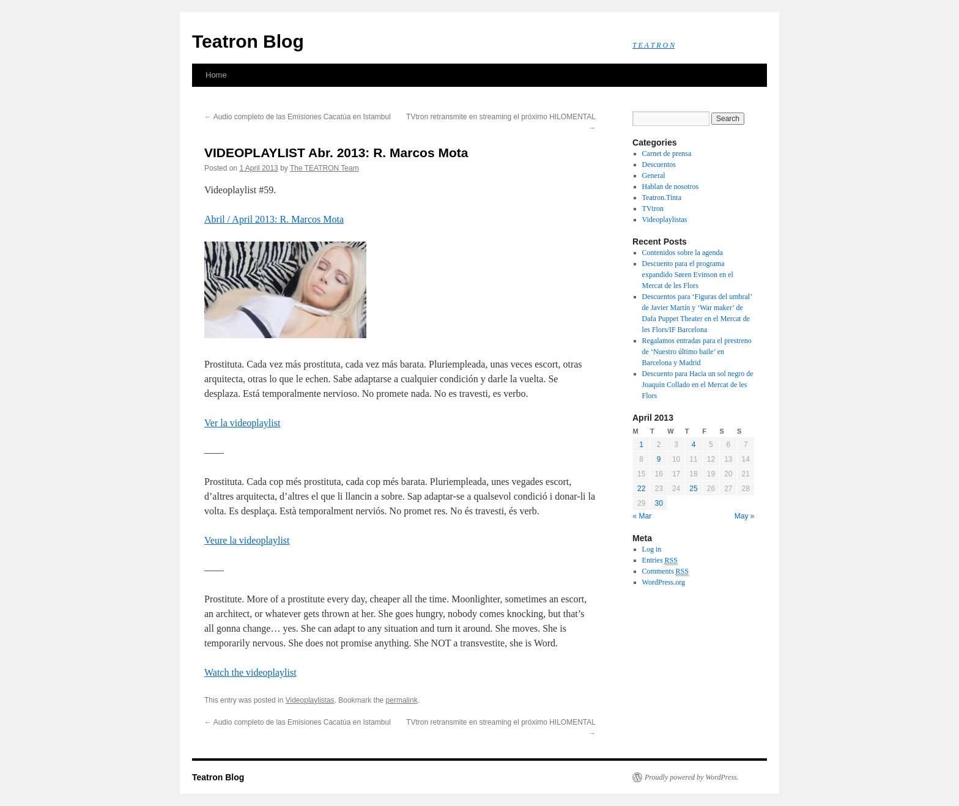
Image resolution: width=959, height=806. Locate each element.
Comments (665, 571)
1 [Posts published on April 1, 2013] (641, 444)
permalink (402, 700)
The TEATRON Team (324, 168)
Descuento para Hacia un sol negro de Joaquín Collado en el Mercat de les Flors (698, 384)
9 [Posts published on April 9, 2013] (659, 459)
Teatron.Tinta (661, 197)
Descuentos (659, 164)
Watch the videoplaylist (250, 672)
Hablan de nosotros (670, 186)
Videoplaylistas (310, 700)
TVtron (653, 208)
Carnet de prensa (667, 153)
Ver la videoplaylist (242, 423)
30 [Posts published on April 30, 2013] (658, 503)
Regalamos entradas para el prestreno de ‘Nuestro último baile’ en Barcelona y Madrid (697, 351)
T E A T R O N (653, 45)
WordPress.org (663, 582)
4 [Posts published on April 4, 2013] (694, 444)
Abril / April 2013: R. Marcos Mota (274, 219)
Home (216, 74)
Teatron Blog (248, 41)
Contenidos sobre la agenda (682, 252)
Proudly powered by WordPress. (692, 777)
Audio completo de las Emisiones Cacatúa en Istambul (297, 117)
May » (745, 516)
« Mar (642, 516)
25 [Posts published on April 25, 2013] (693, 488)
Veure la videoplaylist (247, 540)
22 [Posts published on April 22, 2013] (641, 488)
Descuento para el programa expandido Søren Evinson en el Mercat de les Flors (687, 274)
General (653, 175)
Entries (660, 560)
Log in (652, 549)
